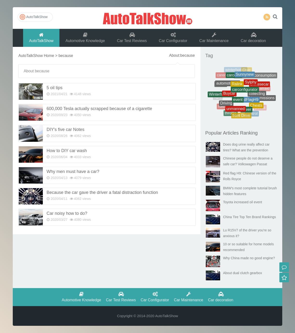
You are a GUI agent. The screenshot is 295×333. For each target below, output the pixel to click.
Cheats (256, 107)
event (238, 102)
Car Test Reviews (132, 37)
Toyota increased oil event (242, 202)
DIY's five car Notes (65, 129)
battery (261, 79)
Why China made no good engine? (249, 258)
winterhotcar (235, 70)
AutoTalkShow (147, 18)
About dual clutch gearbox (242, 273)
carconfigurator (245, 92)
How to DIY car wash (66, 150)
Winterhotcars (221, 95)
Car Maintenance (214, 37)
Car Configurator (173, 37)
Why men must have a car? (72, 171)
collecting (257, 95)
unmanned (235, 110)
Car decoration (253, 37)
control (252, 114)
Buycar (229, 95)
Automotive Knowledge (85, 37)
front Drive (241, 116)
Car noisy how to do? (66, 213)
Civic (246, 70)
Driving (226, 105)
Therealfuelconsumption (255, 76)
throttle (231, 113)
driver (246, 111)
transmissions (263, 99)
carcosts (234, 76)
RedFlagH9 (248, 101)
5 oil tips (54, 87)
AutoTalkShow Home (36, 56)
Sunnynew (245, 76)
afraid (264, 89)
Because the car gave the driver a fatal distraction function (102, 192)
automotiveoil (227, 85)
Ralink (237, 86)
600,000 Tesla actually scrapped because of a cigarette (99, 108)
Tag (209, 55)
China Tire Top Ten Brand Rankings (249, 217)
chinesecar (259, 85)
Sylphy (251, 84)
